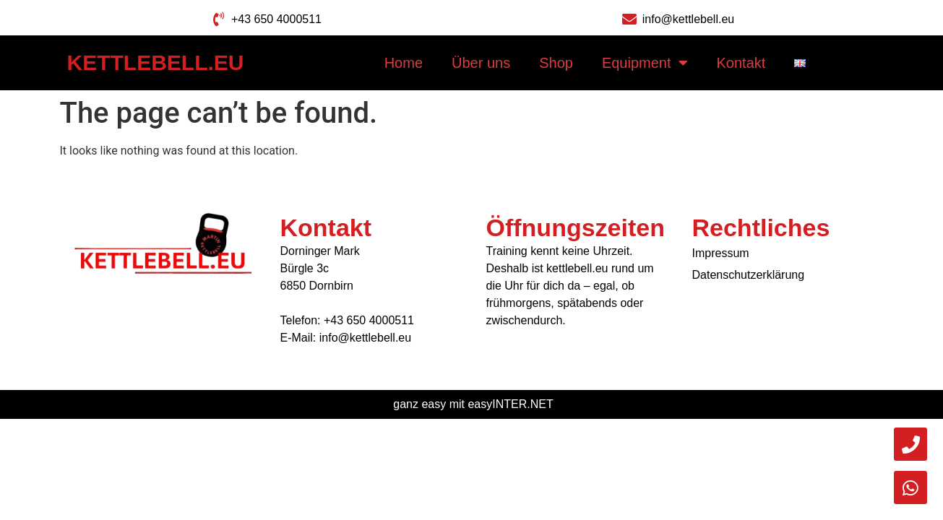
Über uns (481, 63)
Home (403, 63)
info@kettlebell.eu (365, 338)
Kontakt (741, 63)
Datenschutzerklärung (748, 275)
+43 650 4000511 (369, 320)
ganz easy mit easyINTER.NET (473, 404)
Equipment (645, 62)
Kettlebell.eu (155, 62)
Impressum (720, 253)
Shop (556, 63)
